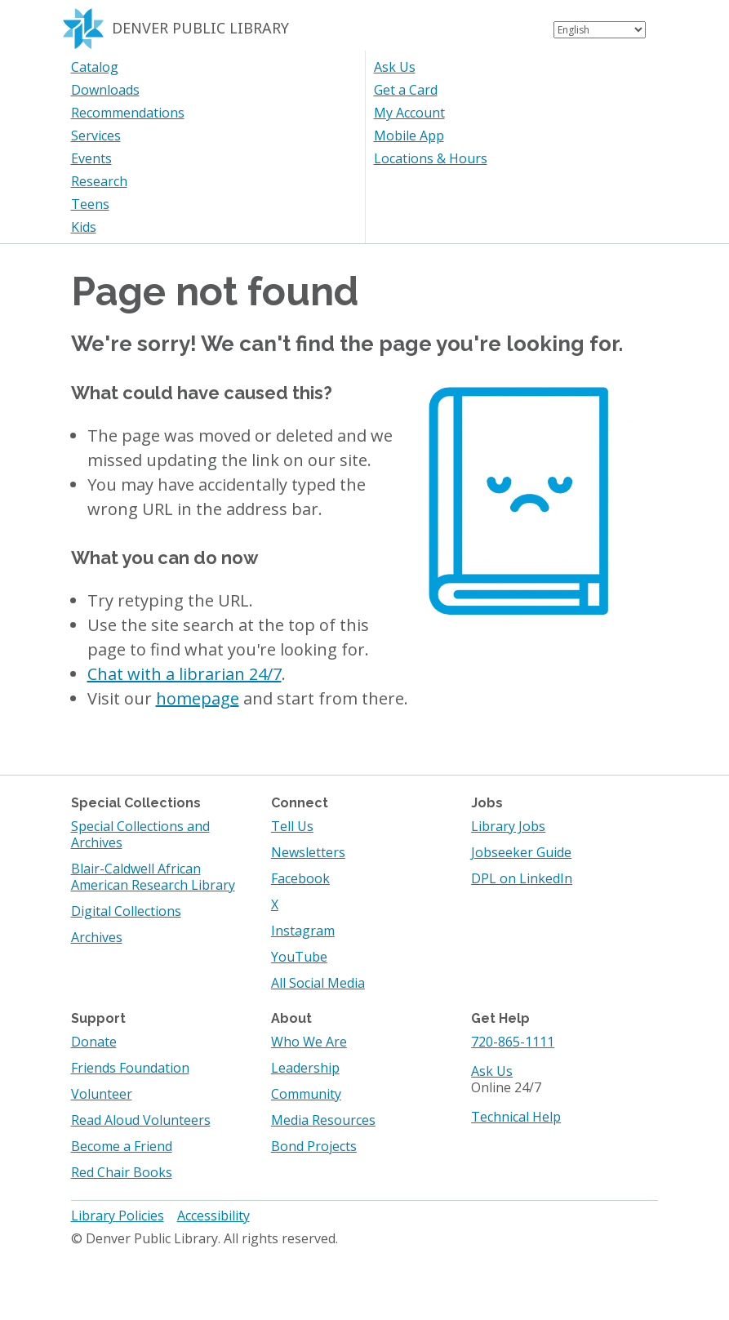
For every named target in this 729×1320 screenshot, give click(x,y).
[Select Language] (599, 29)
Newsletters (308, 852)
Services (96, 135)
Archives (96, 937)
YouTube (299, 957)
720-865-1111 (512, 1042)
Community (306, 1094)
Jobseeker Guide (521, 852)
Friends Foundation (130, 1068)
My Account (409, 112)
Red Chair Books (121, 1172)
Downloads (105, 90)
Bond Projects (314, 1146)
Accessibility (213, 1215)
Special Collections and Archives (140, 834)
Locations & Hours (430, 158)
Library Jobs (508, 826)
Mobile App (409, 135)
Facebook (300, 878)
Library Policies (117, 1215)
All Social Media (318, 983)
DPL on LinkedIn (521, 878)
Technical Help (516, 1117)
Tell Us (292, 826)
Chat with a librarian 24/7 (184, 674)
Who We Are (309, 1042)
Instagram (303, 931)
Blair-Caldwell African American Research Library (153, 877)
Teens (90, 204)
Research (99, 181)
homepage (197, 698)
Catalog (94, 67)
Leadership (305, 1068)
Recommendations (127, 112)
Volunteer (101, 1094)
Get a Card (406, 90)
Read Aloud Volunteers (141, 1120)
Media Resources (323, 1120)
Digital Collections (126, 911)
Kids (83, 227)
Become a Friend (121, 1146)
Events (91, 158)
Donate (94, 1042)
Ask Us (395, 67)
